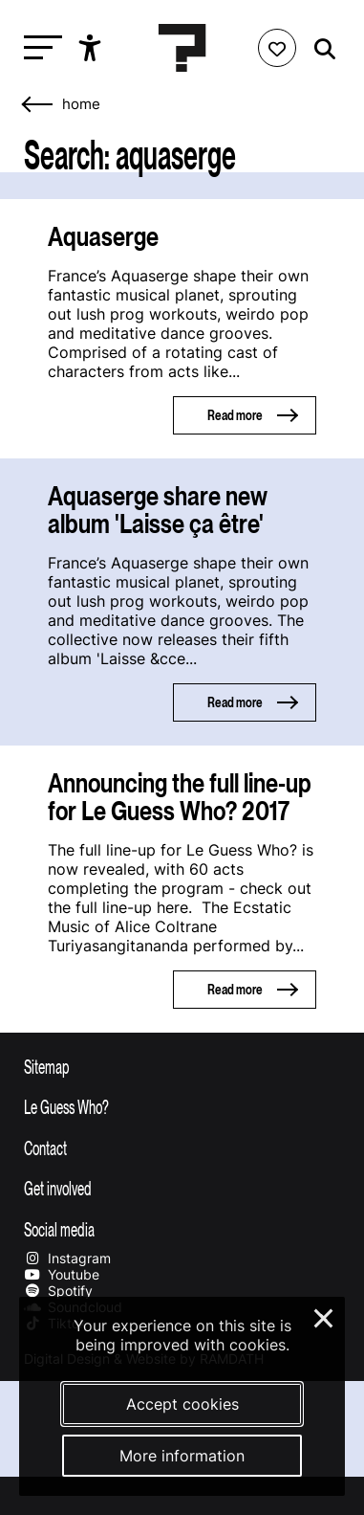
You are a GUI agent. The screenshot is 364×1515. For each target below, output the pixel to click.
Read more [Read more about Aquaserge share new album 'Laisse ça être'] (235, 702)
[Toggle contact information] (182, 1147)
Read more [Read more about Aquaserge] (235, 415)
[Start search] (320, 49)
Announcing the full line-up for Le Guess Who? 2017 (179, 796)
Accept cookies (182, 1404)
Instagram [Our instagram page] (67, 1258)
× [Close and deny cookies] (324, 1316)
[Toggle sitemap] (182, 1066)
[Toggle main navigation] (38, 48)
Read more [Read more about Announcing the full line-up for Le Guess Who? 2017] (235, 989)
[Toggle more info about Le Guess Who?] (182, 1106)
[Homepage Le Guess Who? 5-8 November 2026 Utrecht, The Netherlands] (182, 48)
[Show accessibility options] (92, 48)
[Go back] (38, 105)
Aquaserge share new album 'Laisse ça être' (158, 509)
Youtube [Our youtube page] (61, 1274)
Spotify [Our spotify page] (58, 1290)
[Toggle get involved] (182, 1187)
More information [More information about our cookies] (182, 1455)
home (81, 104)
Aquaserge (103, 236)
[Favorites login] (277, 48)
